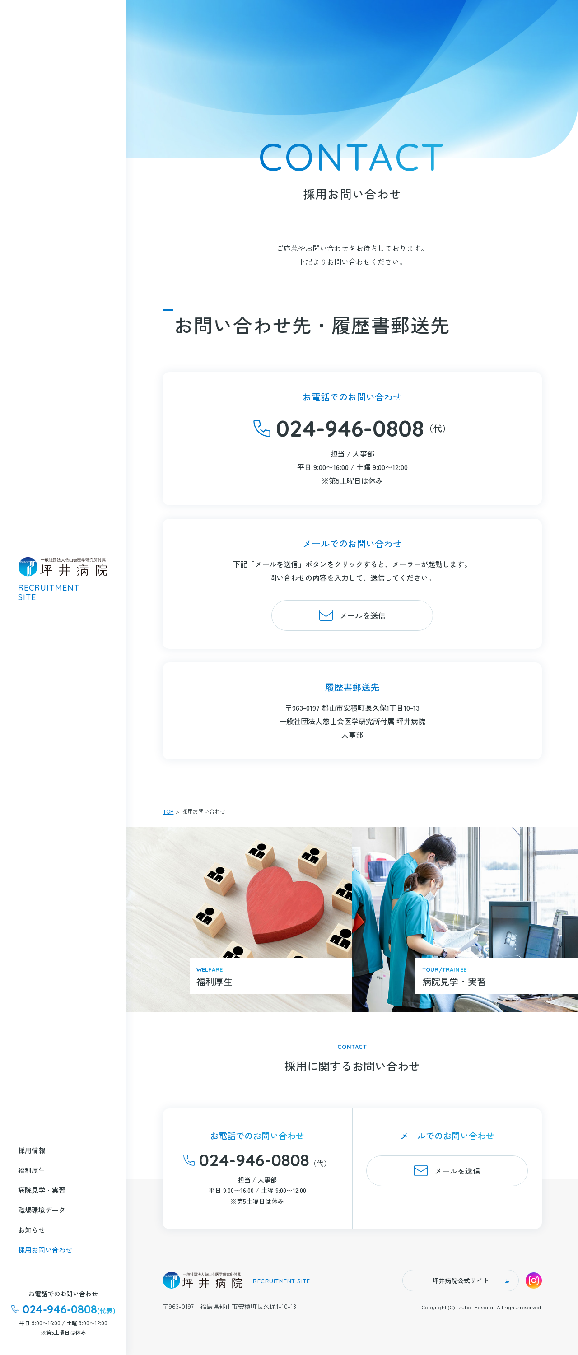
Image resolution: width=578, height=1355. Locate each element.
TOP (168, 811)
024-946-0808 (350, 428)
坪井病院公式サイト (460, 1280)
